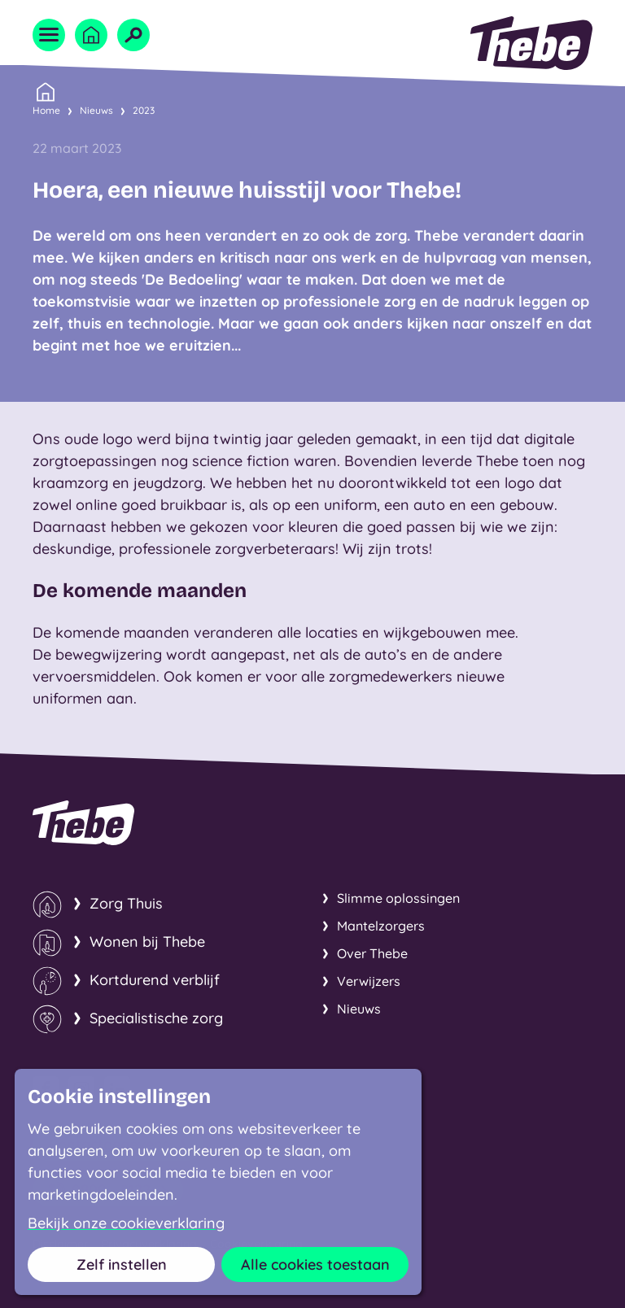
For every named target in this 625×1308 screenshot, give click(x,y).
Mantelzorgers (381, 926)
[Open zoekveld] (133, 35)
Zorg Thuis (126, 903)
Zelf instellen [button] (121, 1264)
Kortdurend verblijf (155, 979)
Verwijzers (368, 981)
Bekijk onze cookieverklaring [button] (126, 1223)
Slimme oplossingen (398, 898)
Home (46, 109)
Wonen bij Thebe (147, 941)
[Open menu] (49, 35)
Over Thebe (372, 953)
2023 (144, 110)
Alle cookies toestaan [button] (315, 1264)
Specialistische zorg (156, 1018)
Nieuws (96, 110)
